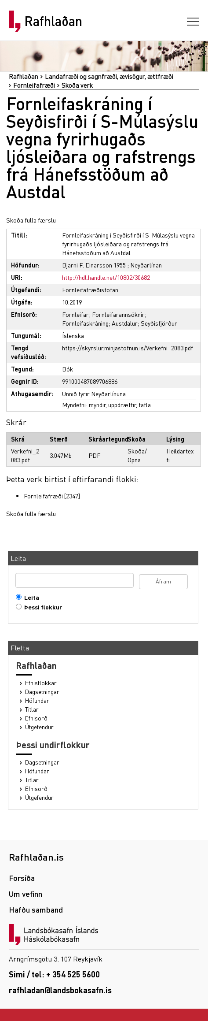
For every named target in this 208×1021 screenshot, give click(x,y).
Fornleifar (75, 314)
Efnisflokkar (41, 683)
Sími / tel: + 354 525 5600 (54, 974)
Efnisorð (36, 718)
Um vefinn (25, 893)
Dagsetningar (42, 691)
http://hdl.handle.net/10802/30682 (106, 277)
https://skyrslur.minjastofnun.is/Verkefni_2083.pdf (127, 348)
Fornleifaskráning (85, 323)
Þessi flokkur (41, 607)
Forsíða (22, 877)
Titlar (32, 709)
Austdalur (125, 323)
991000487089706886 (89, 381)
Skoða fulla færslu (31, 220)
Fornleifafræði (34, 85)
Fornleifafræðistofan (90, 289)
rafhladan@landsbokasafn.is (60, 990)
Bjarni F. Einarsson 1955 (94, 265)
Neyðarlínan (146, 265)
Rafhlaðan (53, 21)
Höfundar (37, 700)
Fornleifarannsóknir (118, 314)
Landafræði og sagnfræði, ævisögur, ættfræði (109, 76)
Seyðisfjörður (159, 323)
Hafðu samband (36, 909)
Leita (29, 597)
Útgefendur (39, 727)
